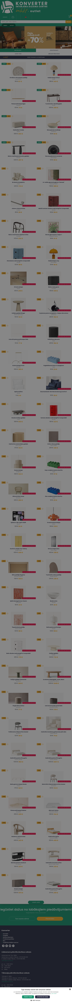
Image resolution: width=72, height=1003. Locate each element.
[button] (36, 1000)
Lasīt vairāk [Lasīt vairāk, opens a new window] (53, 993)
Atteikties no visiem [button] (42, 997)
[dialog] (36, 501)
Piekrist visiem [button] (28, 997)
